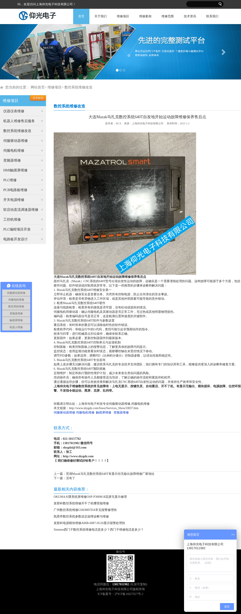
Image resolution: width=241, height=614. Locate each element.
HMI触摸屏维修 (15, 170)
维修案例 (145, 16)
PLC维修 (10, 180)
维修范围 (167, 16)
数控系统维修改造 (17, 131)
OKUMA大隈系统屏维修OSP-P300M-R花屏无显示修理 (90, 496)
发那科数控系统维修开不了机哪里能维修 (81, 503)
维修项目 (123, 16)
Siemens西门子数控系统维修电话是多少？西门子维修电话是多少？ (99, 529)
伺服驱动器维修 (15, 141)
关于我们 (100, 16)
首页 (81, 16)
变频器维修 (12, 160)
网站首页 (38, 87)
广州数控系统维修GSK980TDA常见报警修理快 (85, 510)
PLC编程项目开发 (17, 229)
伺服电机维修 (13, 150)
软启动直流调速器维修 (20, 209)
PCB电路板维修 (15, 190)
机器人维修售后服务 (19, 121)
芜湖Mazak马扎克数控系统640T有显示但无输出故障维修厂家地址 (110, 473)
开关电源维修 (13, 200)
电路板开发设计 (15, 239)
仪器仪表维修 (13, 111)
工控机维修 (12, 219)
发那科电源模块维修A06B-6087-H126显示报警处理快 (89, 523)
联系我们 (212, 16)
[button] (18, 51)
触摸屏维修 (103, 412)
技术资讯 (190, 16)
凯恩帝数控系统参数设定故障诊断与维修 (81, 516)
